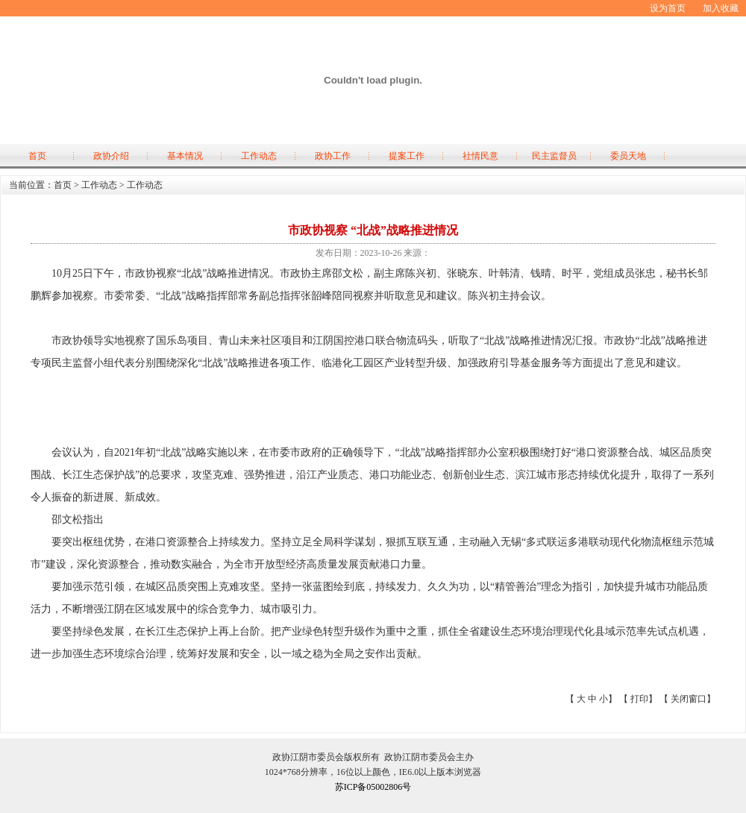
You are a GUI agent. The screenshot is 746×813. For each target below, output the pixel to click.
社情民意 (480, 156)
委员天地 (628, 156)
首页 (37, 156)
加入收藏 (721, 8)
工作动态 (259, 156)
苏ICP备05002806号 (373, 787)
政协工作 (333, 156)
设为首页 (668, 8)
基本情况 (185, 156)
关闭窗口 (688, 699)
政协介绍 (111, 156)
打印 (639, 699)
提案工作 (406, 156)
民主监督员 (554, 156)
